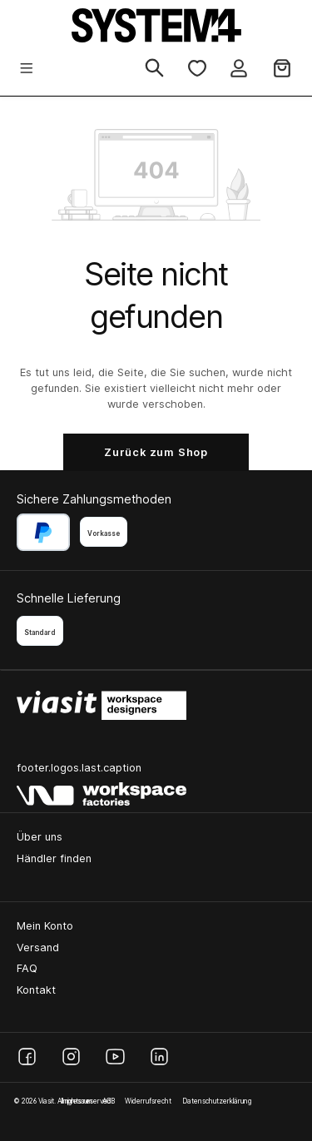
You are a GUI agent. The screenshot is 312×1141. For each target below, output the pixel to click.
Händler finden (54, 858)
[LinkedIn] (159, 1056)
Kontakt (36, 990)
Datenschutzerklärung (216, 1101)
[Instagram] (71, 1056)
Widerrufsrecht (148, 1101)
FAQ (27, 968)
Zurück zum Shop (156, 452)
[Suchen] (154, 69)
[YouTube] (115, 1056)
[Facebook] (27, 1056)
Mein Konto (45, 926)
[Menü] (26, 69)
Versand (38, 947)
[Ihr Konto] (238, 69)
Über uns (39, 837)
